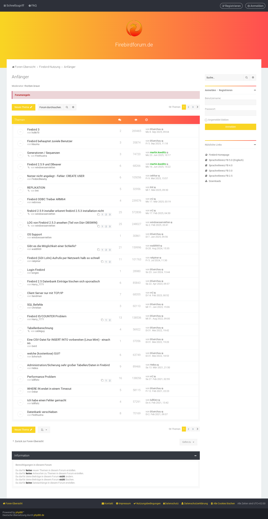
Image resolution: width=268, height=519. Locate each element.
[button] (197, 107)
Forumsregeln (22, 95)
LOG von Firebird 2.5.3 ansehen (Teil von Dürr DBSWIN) (62, 222)
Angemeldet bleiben (218, 119)
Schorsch (37, 356)
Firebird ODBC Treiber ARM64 (46, 199)
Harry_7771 (38, 284)
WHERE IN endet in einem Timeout (49, 388)
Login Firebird (36, 269)
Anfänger (20, 76)
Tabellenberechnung (40, 328)
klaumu (35, 144)
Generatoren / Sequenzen (43, 152)
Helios (35, 368)
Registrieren (225, 90)
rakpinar (36, 261)
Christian (36, 307)
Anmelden (210, 90)
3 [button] (192, 107)
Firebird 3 (33, 129)
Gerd (34, 346)
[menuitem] (33, 5)
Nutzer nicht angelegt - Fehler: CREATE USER (55, 176)
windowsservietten (45, 167)
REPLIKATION (36, 187)
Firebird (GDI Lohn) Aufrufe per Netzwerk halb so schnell (63, 258)
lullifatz (35, 379)
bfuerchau (155, 129)
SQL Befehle (35, 304)
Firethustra (41, 155)
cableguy (40, 331)
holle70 (35, 132)
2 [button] (188, 107)
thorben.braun (32, 86)
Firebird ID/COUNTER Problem (46, 316)
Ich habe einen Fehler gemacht (46, 400)
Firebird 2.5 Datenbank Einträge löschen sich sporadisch (63, 281)
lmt (37, 190)
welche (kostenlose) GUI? (43, 353)
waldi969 (36, 249)
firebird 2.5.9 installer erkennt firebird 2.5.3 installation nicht (65, 211)
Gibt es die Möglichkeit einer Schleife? (51, 246)
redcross (36, 202)
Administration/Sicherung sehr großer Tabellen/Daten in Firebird (68, 365)
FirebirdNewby (39, 179)
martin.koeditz (158, 152)
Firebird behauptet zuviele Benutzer (49, 141)
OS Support (34, 234)
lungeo (35, 272)
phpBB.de (39, 515)
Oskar (35, 391)
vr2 (151, 198)
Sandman (37, 296)
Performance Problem (41, 376)
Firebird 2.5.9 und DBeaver (44, 164)
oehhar (154, 175)
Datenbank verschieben (42, 412)
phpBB (19, 512)
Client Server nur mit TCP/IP (45, 293)
